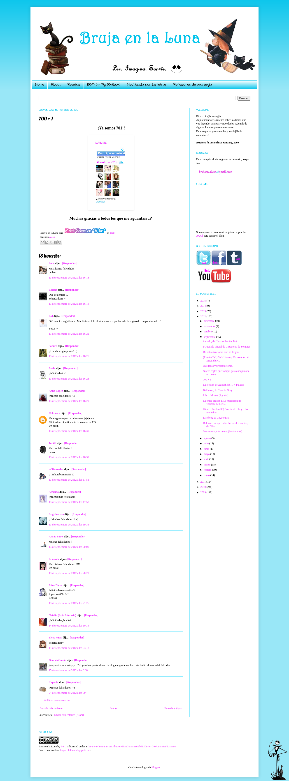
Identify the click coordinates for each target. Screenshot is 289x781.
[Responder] (69, 263)
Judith (52, 443)
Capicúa (53, 682)
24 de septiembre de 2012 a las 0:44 (68, 692)
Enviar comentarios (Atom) (69, 714)
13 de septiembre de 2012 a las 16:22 (69, 333)
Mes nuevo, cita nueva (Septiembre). (223, 431)
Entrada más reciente (51, 708)
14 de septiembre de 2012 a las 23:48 (69, 648)
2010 (203, 486)
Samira (53, 346)
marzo (207, 464)
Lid (51, 316)
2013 (203, 311)
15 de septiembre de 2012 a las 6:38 (68, 670)
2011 (203, 481)
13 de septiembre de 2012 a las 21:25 (69, 603)
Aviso (52, 236)
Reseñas (73, 84)
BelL (63, 746)
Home (39, 84)
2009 (203, 492)
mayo (207, 454)
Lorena (53, 289)
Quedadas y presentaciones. (218, 365)
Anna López (56, 390)
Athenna (54, 491)
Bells (51, 263)
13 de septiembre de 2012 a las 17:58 (69, 502)
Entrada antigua (173, 708)
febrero (208, 469)
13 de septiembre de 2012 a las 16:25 (69, 356)
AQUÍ (199, 235)
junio (207, 448)
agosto (207, 438)
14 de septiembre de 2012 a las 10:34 (69, 625)
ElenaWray (55, 637)
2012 (203, 316)
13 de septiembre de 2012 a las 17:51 (69, 479)
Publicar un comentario (57, 700)
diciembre (209, 321)
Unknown (54, 413)
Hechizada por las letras (146, 84)
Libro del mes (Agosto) (215, 395)
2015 (203, 300)
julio (206, 443)
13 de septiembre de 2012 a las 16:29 (69, 401)
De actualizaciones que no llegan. (221, 352)
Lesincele (54, 559)
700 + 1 (207, 379)
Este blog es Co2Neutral (216, 417)
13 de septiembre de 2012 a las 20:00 (69, 546)
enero (207, 475)
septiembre (210, 337)
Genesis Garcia (57, 660)
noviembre (210, 326)
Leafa (52, 368)
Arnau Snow (56, 536)
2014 (203, 305)
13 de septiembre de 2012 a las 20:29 (69, 573)
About (56, 84)
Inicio (113, 708)
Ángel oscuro (56, 514)
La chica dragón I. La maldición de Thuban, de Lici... (222, 402)
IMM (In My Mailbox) (103, 84)
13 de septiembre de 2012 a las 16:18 (69, 277)
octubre (208, 331)
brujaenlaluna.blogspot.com (75, 750)
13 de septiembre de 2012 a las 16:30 (69, 431)
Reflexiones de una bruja (192, 84)
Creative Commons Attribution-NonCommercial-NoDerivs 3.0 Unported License (132, 746)
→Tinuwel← (56, 469)
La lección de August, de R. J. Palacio (223, 384)
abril (206, 459)
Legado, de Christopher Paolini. (220, 341)
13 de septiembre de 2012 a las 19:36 (69, 524)
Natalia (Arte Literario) (62, 615)
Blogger (155, 767)
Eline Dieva (55, 585)
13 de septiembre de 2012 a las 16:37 (69, 457)
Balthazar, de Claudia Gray (217, 390)
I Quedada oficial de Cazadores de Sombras (226, 346)
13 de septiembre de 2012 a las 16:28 (69, 378)
